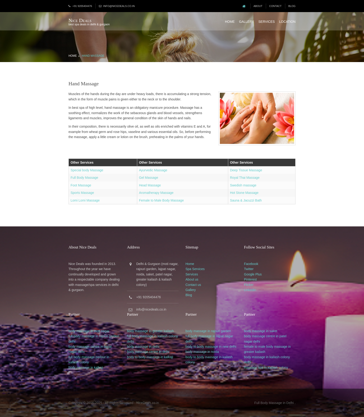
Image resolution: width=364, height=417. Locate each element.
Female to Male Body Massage (161, 200)
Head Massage (150, 185)
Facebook (251, 264)
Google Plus (253, 274)
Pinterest (250, 279)
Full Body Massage (84, 177)
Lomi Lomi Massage (85, 200)
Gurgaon (154, 264)
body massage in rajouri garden (208, 331)
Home (230, 21)
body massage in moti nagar (88, 331)
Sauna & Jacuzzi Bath (246, 200)
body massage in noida (202, 352)
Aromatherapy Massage (156, 193)
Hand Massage (93, 55)
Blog (292, 6)
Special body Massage (87, 170)
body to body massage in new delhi (210, 346)
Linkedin (250, 290)
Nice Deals (79, 20)
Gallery (246, 21)
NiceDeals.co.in (147, 403)
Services (266, 21)
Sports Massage (82, 193)
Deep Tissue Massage (246, 170)
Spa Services (195, 269)
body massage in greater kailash (150, 331)
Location (287, 21)
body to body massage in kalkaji (150, 357)
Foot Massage (81, 185)
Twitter (249, 269)
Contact (275, 6)
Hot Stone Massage (244, 193)
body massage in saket (260, 331)
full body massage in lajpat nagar (209, 336)
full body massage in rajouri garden (93, 336)
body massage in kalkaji (85, 367)
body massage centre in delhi (148, 352)
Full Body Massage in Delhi (274, 403)
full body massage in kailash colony (152, 336)
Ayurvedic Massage (153, 170)
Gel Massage (148, 177)
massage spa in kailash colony (266, 367)
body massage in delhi (143, 346)
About (258, 6)
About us (191, 279)
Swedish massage (243, 185)
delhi (71, 341)
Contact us (193, 285)
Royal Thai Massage (245, 177)
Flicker (249, 285)
